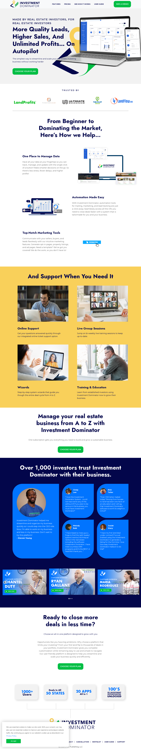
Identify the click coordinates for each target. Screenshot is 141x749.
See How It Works (82, 4)
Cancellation (82, 742)
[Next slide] (136, 582)
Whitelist (96, 742)
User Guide (99, 4)
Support (121, 742)
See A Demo (122, 4)
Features (56, 4)
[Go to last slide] (5, 582)
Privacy (69, 742)
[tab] (69, 598)
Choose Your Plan (25, 71)
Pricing (67, 4)
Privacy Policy (11, 736)
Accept (13, 741)
